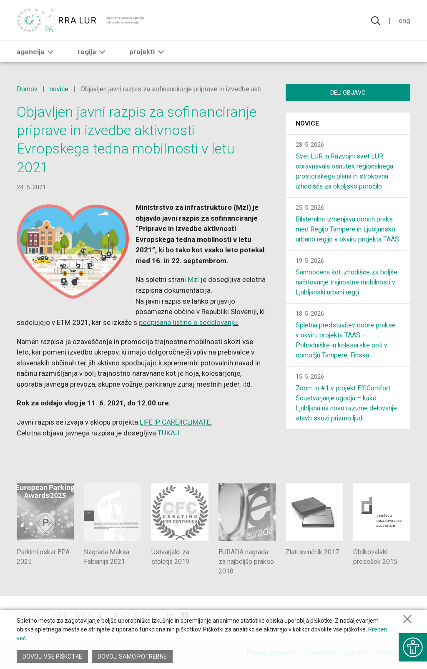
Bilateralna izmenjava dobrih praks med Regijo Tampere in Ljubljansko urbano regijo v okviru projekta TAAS (348, 230)
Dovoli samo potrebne (132, 656)
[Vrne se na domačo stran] (81, 20)
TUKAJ (168, 432)
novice (59, 89)
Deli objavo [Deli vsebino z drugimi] (348, 92)
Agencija (37, 53)
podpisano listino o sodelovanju (195, 322)
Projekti (148, 53)
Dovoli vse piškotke (52, 656)
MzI (197, 279)
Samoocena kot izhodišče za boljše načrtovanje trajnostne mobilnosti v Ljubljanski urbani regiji (347, 283)
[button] (50, 53)
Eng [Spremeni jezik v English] (404, 21)
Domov (27, 89)
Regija (93, 53)
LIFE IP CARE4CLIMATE (176, 421)
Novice (307, 124)
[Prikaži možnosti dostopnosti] (412, 646)
